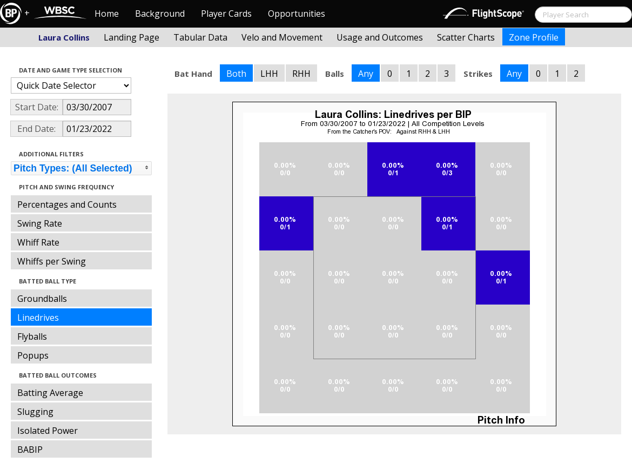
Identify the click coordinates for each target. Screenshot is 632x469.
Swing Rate (39, 223)
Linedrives (38, 317)
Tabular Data (200, 37)
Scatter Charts (466, 37)
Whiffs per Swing (51, 261)
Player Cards (226, 13)
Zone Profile (534, 37)
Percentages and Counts (67, 204)
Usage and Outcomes (380, 37)
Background (160, 13)
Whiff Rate (38, 242)
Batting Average (50, 393)
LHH (269, 74)
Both (236, 74)
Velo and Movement (281, 37)
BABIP (30, 449)
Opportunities (296, 13)
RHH (301, 74)
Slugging (35, 412)
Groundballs (42, 299)
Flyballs (32, 336)
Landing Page (131, 37)
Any (365, 74)
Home (107, 13)
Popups (33, 355)
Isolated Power (47, 431)
